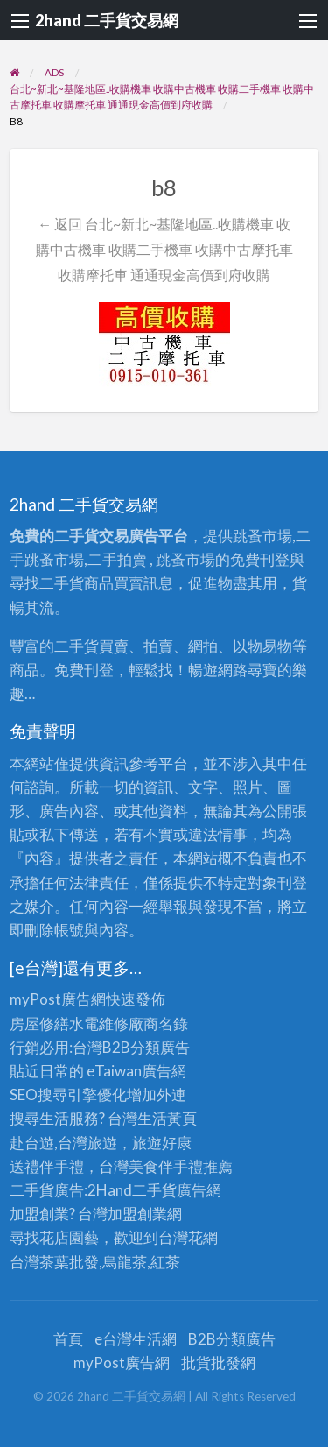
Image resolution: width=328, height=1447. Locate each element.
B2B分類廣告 (232, 1339)
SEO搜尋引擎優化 (68, 1094)
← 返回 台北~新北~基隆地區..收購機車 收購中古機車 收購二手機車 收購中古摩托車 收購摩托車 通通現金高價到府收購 (164, 249)
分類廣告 (160, 1047)
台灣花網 (188, 1237)
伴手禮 (180, 1166)
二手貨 (154, 1190)
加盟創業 (137, 1213)
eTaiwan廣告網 (136, 1071)
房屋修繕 (39, 1023)
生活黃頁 (167, 1118)
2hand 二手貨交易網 (106, 20)
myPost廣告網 (58, 999)
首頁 (68, 1339)
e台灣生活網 (135, 1339)
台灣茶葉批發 (54, 1262)
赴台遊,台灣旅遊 (63, 1142)
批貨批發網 (218, 1362)
